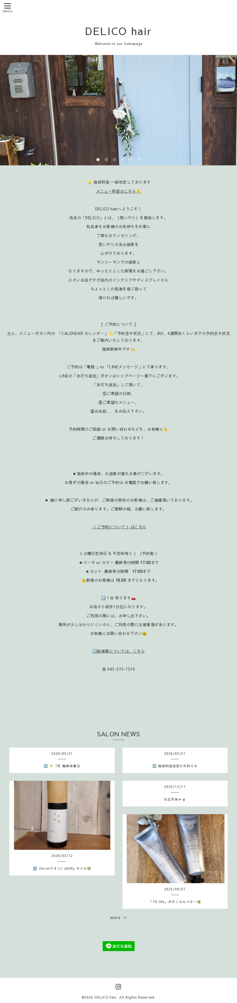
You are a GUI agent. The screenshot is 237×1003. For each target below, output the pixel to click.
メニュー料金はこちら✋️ (118, 191)
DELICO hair (118, 30)
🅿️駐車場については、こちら (118, 651)
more (118, 917)
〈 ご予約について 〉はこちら (119, 527)
